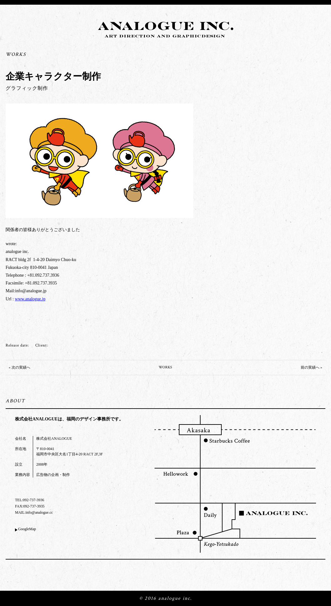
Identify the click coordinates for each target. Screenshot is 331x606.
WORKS (16, 54)
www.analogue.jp (30, 299)
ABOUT (15, 401)
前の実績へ (310, 367)
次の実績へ (21, 367)
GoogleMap (27, 529)
